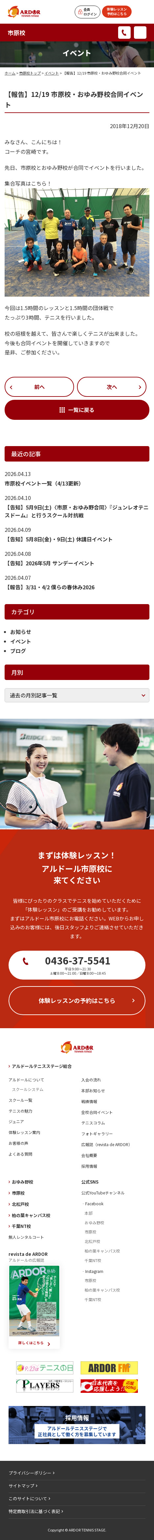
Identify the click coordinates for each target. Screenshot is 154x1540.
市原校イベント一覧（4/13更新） (44, 483)
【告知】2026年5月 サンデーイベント (49, 563)
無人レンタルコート (26, 1237)
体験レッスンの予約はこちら (77, 1000)
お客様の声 (18, 1143)
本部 (88, 1213)
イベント (51, 73)
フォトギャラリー (97, 1133)
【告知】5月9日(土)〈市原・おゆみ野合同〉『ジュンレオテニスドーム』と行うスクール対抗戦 (77, 511)
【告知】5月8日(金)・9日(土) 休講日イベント (59, 539)
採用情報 (89, 1166)
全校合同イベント (97, 1112)
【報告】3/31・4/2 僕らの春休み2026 (49, 587)
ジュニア (16, 1121)
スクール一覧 (20, 1100)
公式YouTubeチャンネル (103, 1192)
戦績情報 (89, 1101)
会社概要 (89, 1155)
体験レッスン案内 (24, 1132)
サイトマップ (21, 1486)
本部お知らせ (93, 1090)
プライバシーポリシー (30, 1473)
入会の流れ (91, 1079)
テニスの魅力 (20, 1111)
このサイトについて (28, 1498)
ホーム (10, 73)
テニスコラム (93, 1122)
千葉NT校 (21, 1226)
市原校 (16, 32)
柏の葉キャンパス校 (31, 1215)
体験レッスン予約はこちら (117, 11)
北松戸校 (20, 1204)
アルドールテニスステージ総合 (42, 1066)
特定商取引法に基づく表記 (34, 1511)
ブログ (18, 651)
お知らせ (20, 632)
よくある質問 (20, 1154)
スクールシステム (27, 1089)
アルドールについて (26, 1079)
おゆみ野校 (22, 1182)
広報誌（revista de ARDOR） (106, 1144)
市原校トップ (30, 73)
